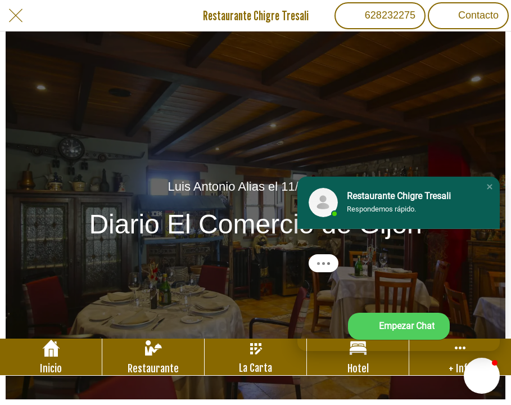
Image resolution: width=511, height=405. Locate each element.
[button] (489, 186)
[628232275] (380, 15)
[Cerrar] (15, 15)
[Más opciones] (460, 357)
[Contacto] (468, 15)
